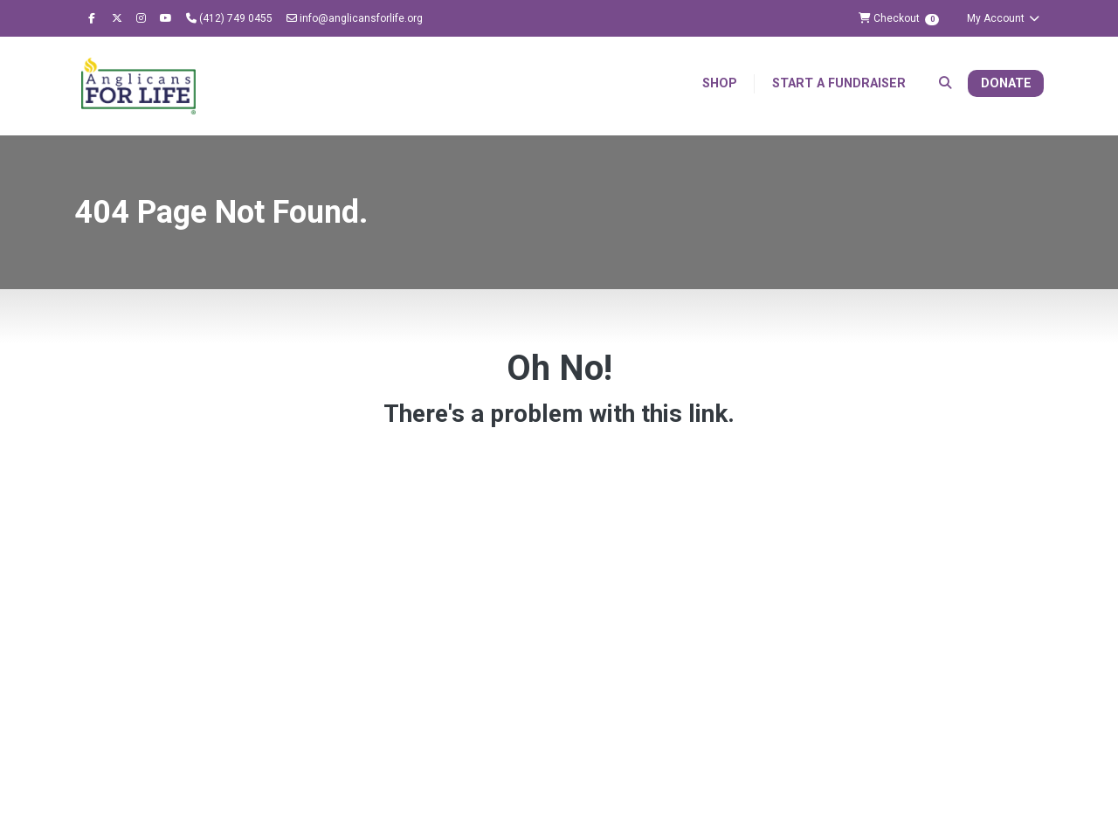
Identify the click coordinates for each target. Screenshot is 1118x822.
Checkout (898, 18)
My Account (1003, 18)
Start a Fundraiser (839, 83)
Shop (719, 83)
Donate (1006, 83)
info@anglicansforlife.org (354, 18)
